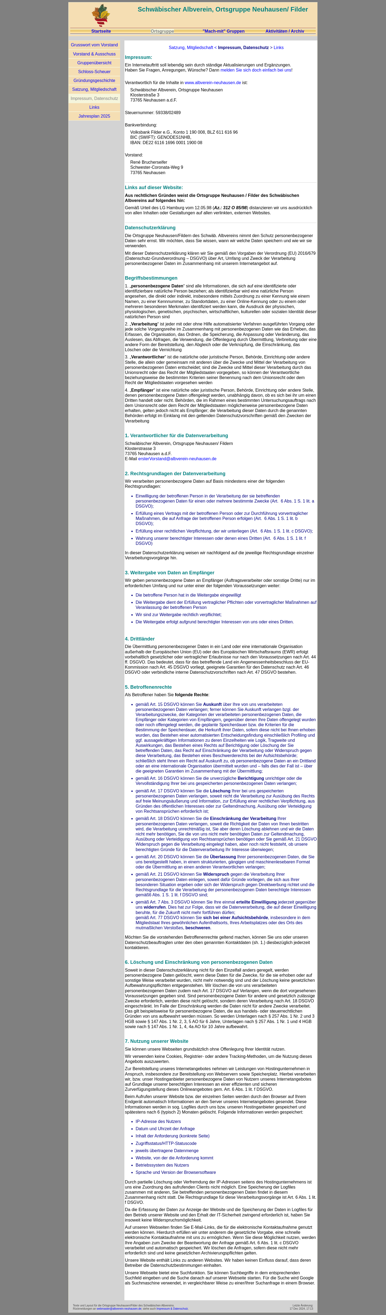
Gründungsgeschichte (94, 80)
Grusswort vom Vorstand (94, 45)
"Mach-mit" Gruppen (224, 31)
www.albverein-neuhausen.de (213, 82)
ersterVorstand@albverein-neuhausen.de (177, 458)
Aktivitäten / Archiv (285, 31)
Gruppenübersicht (94, 63)
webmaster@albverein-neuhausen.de (119, 1308)
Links (94, 107)
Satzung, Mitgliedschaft (94, 89)
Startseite (101, 31)
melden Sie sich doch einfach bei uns (256, 70)
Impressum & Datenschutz (172, 1308)
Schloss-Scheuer (94, 71)
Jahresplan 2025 (94, 116)
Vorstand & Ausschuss (94, 54)
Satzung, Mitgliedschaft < (193, 47)
